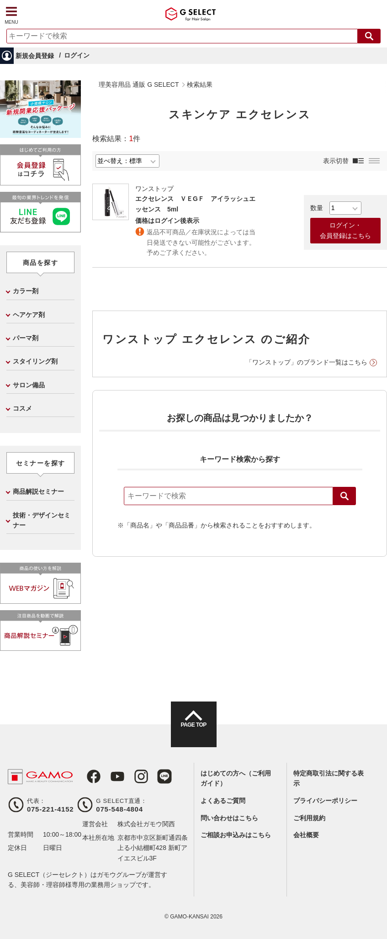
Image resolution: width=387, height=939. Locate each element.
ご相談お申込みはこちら (236, 835)
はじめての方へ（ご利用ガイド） (236, 778)
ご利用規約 (309, 818)
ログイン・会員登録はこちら (345, 230)
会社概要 (306, 835)
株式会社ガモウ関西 (146, 824)
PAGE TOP (193, 732)
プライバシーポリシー (325, 800)
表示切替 (336, 160)
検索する (369, 36)
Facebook (89, 776)
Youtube (110, 776)
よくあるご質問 (223, 800)
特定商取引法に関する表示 (328, 778)
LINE (152, 776)
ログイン (77, 55)
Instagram (131, 776)
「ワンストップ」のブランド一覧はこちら (306, 362)
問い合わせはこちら (229, 818)
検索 (344, 496)
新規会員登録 (35, 55)
